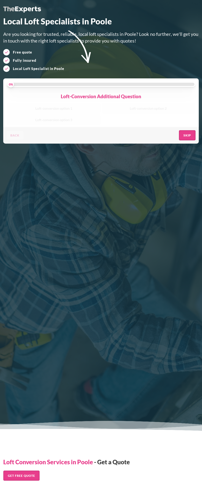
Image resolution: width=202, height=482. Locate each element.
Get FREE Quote (21, 475)
